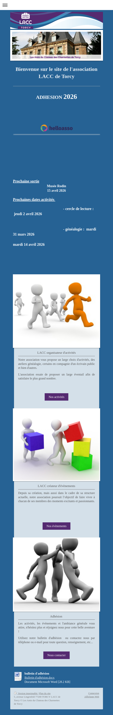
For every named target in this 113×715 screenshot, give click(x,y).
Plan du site (45, 693)
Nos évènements (56, 526)
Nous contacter (56, 655)
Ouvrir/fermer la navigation (56, 5)
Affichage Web (91, 696)
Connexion (93, 693)
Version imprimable (26, 693)
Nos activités (56, 397)
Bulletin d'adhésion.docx (40, 677)
